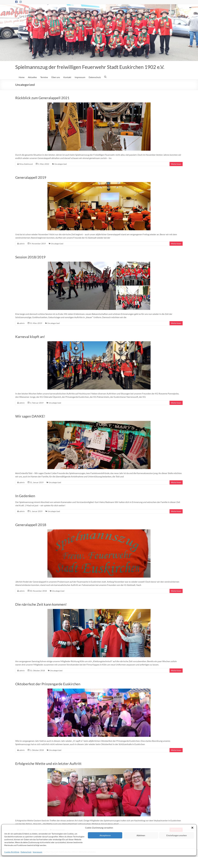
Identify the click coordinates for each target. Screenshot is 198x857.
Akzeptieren (105, 835)
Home (21, 77)
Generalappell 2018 (30, 524)
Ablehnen (141, 835)
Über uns (55, 77)
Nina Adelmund (26, 164)
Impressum (37, 852)
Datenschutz (26, 852)
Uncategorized (60, 164)
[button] (192, 827)
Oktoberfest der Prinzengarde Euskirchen (47, 684)
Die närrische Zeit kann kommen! (41, 604)
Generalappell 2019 (30, 177)
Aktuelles (32, 77)
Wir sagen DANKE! (30, 416)
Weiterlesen (176, 164)
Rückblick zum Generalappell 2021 (42, 98)
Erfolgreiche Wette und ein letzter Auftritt (48, 763)
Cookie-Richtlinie (11, 852)
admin (22, 243)
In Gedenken (25, 496)
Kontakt (67, 77)
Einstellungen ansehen (176, 835)
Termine (44, 77)
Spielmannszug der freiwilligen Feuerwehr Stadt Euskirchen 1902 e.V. (89, 67)
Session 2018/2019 (30, 257)
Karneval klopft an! (30, 336)
